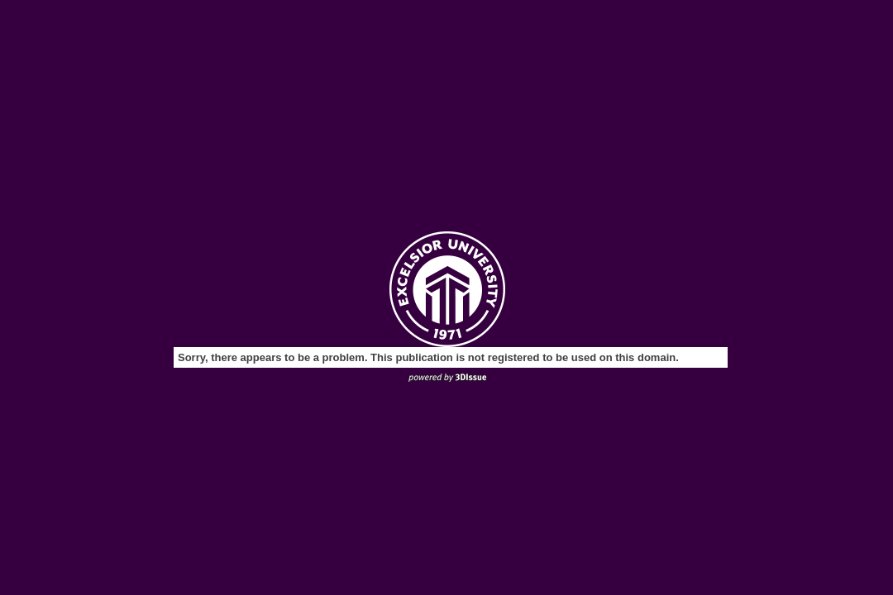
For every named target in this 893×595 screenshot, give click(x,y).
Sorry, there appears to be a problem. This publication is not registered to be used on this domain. (428, 357)
